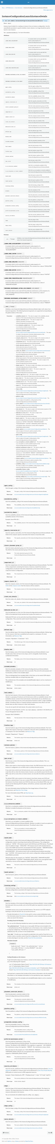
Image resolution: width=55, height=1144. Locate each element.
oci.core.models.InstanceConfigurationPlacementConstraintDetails (29, 1004)
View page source (48, 10)
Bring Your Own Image (21, 790)
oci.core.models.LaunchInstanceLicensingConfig (27, 896)
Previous (6, 1132)
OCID (7, 585)
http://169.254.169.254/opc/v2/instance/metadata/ (23, 968)
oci (28, 2)
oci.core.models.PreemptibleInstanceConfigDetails (25, 1034)
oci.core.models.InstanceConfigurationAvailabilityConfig (27, 507)
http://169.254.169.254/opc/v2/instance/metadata (26, 969)
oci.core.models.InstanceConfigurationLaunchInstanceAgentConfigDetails (31, 494)
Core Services (18, 7)
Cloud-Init (22, 914)
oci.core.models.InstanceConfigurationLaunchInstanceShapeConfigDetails (31, 1114)
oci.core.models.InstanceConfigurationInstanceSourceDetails (28, 1128)
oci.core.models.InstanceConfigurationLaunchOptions (26, 881)
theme (17, 1141)
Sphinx (9, 1141)
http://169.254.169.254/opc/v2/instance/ (40, 964)
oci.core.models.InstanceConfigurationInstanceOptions (27, 754)
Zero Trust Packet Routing (45, 1070)
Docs (3, 7)
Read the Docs (29, 1141)
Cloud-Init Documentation (35, 938)
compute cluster (16, 585)
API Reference (10, 7)
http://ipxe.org (29, 793)
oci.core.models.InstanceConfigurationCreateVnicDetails (27, 605)
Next (50, 1132)
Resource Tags (18, 636)
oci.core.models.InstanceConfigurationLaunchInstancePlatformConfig (30, 1017)
